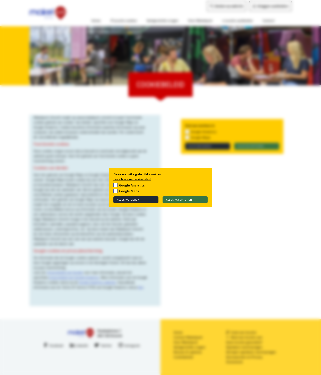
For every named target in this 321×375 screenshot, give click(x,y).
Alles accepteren (179, 199)
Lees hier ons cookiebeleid (132, 179)
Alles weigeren (128, 199)
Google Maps (129, 191)
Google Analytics (132, 185)
